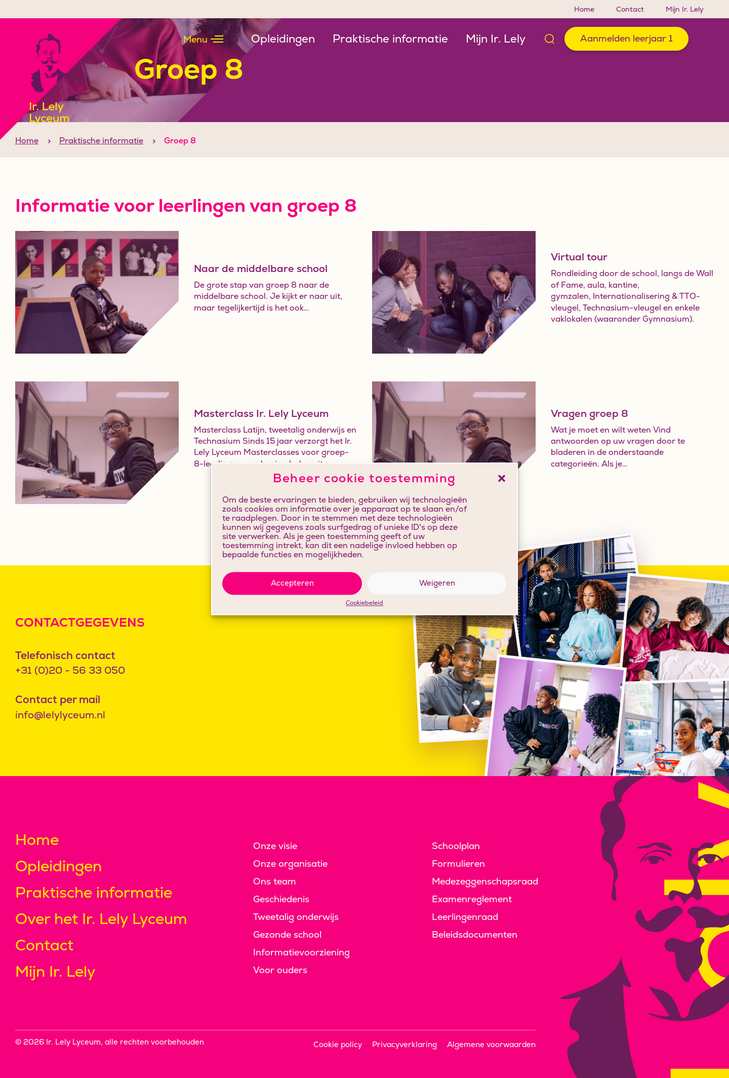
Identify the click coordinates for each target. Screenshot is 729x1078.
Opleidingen (283, 38)
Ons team (274, 881)
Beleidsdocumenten (474, 934)
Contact (630, 9)
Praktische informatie (390, 38)
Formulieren (458, 863)
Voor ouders (280, 970)
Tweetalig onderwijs (296, 916)
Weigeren (437, 583)
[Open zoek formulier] (549, 39)
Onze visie (275, 846)
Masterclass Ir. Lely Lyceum (261, 431)
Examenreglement (472, 899)
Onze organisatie (290, 863)
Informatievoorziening (301, 952)
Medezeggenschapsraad (485, 881)
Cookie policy (337, 1044)
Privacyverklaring (404, 1044)
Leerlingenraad (465, 916)
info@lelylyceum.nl (60, 714)
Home (584, 9)
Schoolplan (456, 846)
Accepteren (292, 583)
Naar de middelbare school (261, 286)
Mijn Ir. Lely (685, 9)
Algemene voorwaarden (491, 1044)
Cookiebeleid (364, 603)
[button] (502, 478)
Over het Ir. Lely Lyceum (101, 919)
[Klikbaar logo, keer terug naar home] (61, 79)
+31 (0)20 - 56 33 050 (70, 670)
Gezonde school (287, 934)
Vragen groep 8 (589, 431)
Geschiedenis (281, 899)
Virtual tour (579, 275)
